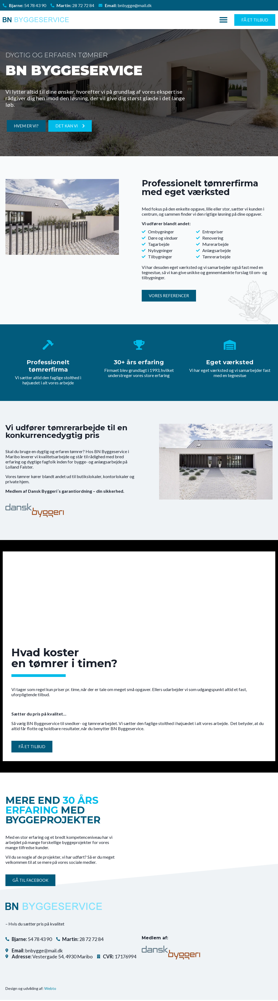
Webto (50, 989)
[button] (223, 19)
